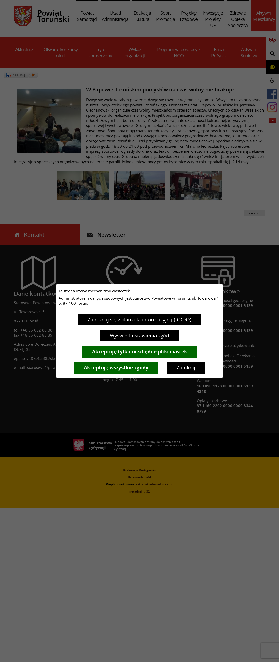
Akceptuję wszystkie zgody (116, 367)
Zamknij (186, 367)
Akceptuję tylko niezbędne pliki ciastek (139, 351)
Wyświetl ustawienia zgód (139, 335)
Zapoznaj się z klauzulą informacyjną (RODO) (139, 319)
